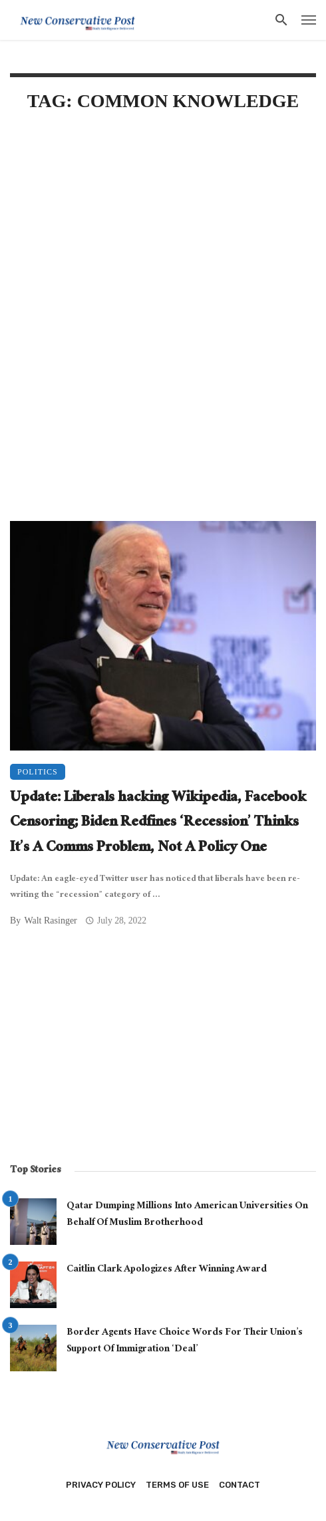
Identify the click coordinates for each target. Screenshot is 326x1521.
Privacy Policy (101, 1485)
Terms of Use (177, 1485)
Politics (37, 771)
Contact (239, 1485)
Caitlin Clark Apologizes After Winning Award (167, 1270)
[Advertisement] (163, 231)
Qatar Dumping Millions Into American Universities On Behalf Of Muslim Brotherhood (187, 1215)
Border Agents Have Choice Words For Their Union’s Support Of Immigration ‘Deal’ (185, 1342)
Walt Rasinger (50, 921)
